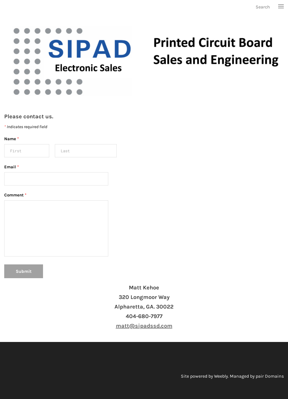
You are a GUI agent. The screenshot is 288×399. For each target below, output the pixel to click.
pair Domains (270, 376)
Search (263, 7)
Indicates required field (25, 126)
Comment (15, 195)
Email (11, 166)
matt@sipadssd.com (144, 326)
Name (11, 138)
